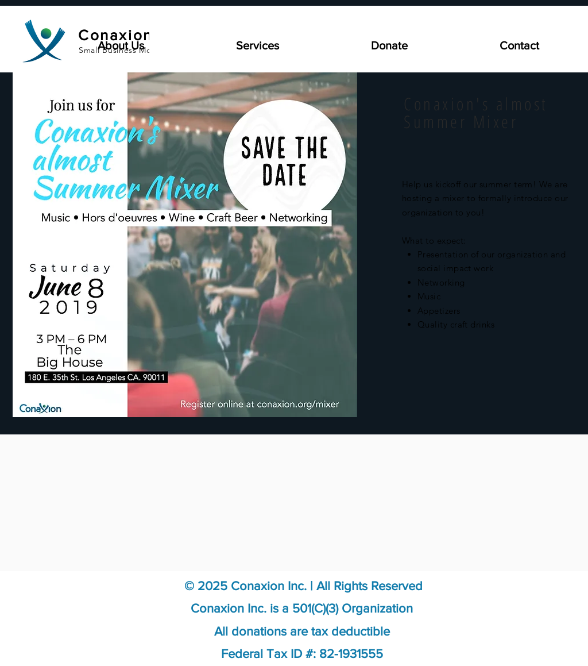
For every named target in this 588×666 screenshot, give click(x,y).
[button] (217, 45)
